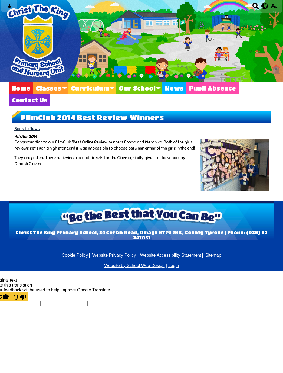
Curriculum (90, 88)
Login (173, 265)
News (174, 88)
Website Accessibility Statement (170, 255)
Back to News (27, 128)
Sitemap (213, 255)
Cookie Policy (75, 255)
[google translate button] (265, 6)
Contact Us (30, 100)
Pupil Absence (212, 88)
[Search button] (255, 7)
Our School (137, 88)
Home (21, 88)
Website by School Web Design (134, 265)
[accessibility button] (274, 7)
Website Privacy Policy (114, 255)
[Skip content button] (9, 7)
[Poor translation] (19, 296)
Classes (48, 88)
